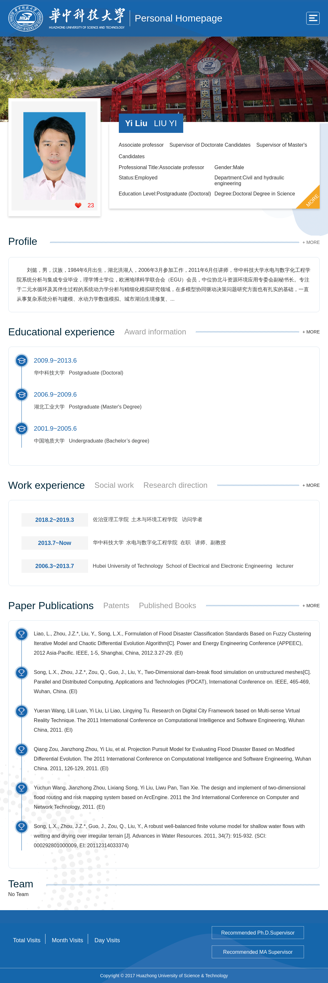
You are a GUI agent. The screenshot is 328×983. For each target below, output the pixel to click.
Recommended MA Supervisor (258, 952)
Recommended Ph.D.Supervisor (257, 933)
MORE (312, 200)
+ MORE (311, 242)
